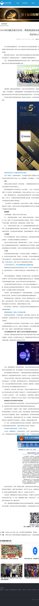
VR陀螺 (6, 589)
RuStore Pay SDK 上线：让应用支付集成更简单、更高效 (18, 532)
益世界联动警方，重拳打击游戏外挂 (9, 558)
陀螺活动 (20, 589)
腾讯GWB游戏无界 (13, 589)
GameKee (34, 589)
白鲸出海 (29, 589)
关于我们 (33, 599)
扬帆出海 (24, 589)
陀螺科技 (2, 589)
